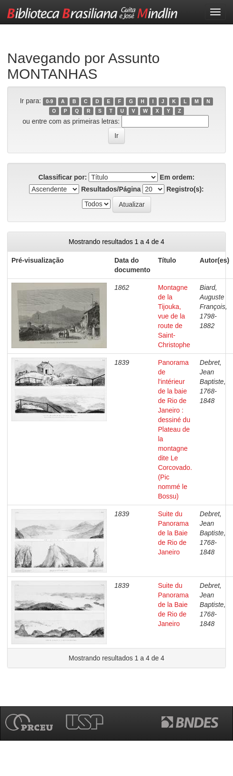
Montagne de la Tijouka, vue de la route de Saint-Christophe (174, 316)
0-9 (49, 101)
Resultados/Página (111, 189)
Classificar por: (63, 177)
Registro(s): (185, 189)
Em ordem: (177, 177)
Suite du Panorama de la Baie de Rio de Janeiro (173, 533)
